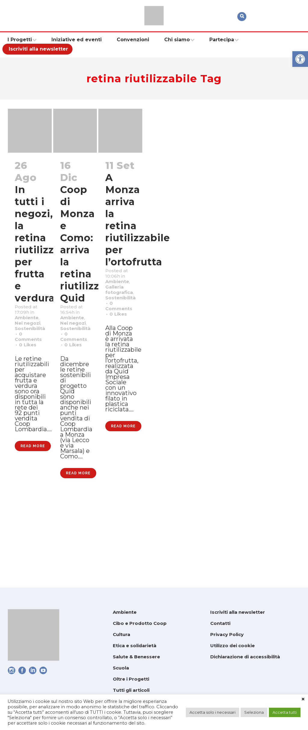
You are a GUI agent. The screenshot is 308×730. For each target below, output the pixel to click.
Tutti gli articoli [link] (131, 690)
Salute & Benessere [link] (136, 657)
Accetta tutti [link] (285, 712)
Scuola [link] (121, 668)
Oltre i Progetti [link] (131, 679)
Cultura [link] (121, 634)
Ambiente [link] (30, 331)
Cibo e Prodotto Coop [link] (140, 623)
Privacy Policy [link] (227, 634)
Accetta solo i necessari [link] (212, 712)
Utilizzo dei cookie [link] (232, 645)
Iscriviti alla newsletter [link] (237, 612)
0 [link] (30, 378)
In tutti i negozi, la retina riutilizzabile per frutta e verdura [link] (47, 244)
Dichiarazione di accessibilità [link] (245, 657)
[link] (300, 59)
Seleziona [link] (254, 712)
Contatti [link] (220, 623)
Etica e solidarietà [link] (134, 645)
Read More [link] (32, 515)
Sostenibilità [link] (35, 355)
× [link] (303, 699)
